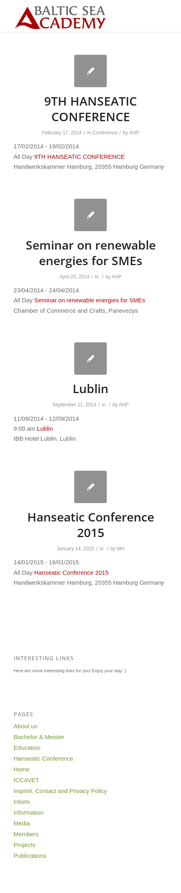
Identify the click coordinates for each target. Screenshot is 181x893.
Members (26, 834)
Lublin (90, 388)
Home (22, 769)
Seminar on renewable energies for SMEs (91, 253)
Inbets (22, 801)
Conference (105, 133)
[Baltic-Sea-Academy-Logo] (75, 16)
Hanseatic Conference (43, 758)
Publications (30, 855)
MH (120, 548)
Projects (24, 844)
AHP (134, 133)
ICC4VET (26, 780)
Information (29, 812)
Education (27, 747)
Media (22, 823)
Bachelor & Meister (39, 736)
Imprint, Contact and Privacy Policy (60, 790)
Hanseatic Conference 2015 (90, 525)
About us (25, 726)
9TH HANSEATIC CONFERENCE (90, 109)
